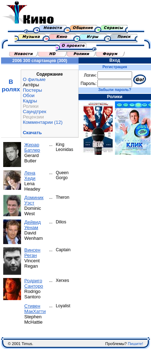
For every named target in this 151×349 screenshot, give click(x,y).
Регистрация (114, 67)
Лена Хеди (29, 175)
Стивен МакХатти (35, 308)
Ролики (31, 106)
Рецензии (33, 117)
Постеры (32, 90)
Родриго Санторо (33, 283)
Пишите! (135, 344)
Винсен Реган (32, 252)
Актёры (31, 84)
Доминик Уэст (34, 200)
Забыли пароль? (114, 89)
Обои (29, 95)
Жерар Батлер (32, 147)
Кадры (30, 100)
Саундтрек (34, 111)
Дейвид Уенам (32, 224)
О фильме (34, 79)
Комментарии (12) (42, 122)
